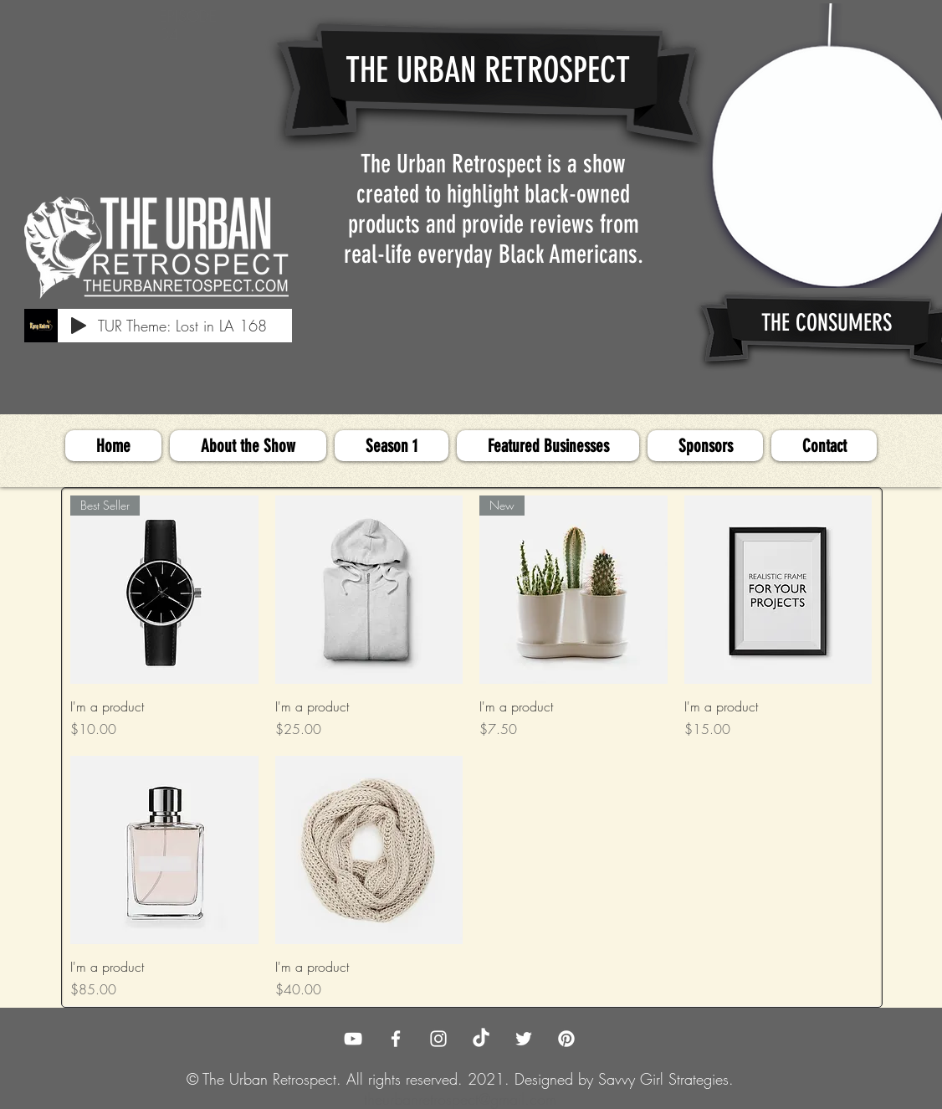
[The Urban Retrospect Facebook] (396, 1039)
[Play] (78, 325)
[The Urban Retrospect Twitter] (524, 1039)
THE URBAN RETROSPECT (488, 70)
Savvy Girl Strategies (663, 1079)
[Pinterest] (566, 1039)
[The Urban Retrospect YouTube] (353, 1039)
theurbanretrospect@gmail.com (460, 1099)
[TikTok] (481, 1039)
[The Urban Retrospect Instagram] (438, 1039)
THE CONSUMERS (826, 322)
